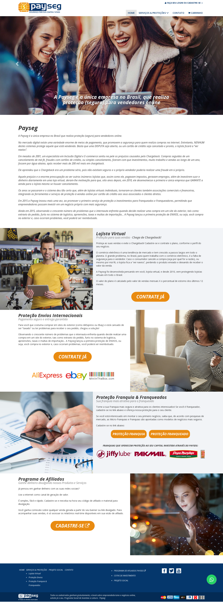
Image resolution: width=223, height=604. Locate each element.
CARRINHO (195, 12)
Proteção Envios (36, 579)
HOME (131, 12)
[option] (150, 456)
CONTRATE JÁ (150, 299)
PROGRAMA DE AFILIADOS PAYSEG (130, 573)
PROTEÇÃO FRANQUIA (129, 436)
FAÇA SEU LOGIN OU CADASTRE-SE (184, 2)
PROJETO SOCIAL (56, 572)
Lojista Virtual (35, 575)
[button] (17, 65)
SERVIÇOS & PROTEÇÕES (154, 12)
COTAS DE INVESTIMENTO (125, 578)
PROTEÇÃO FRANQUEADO (169, 436)
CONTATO (178, 12)
